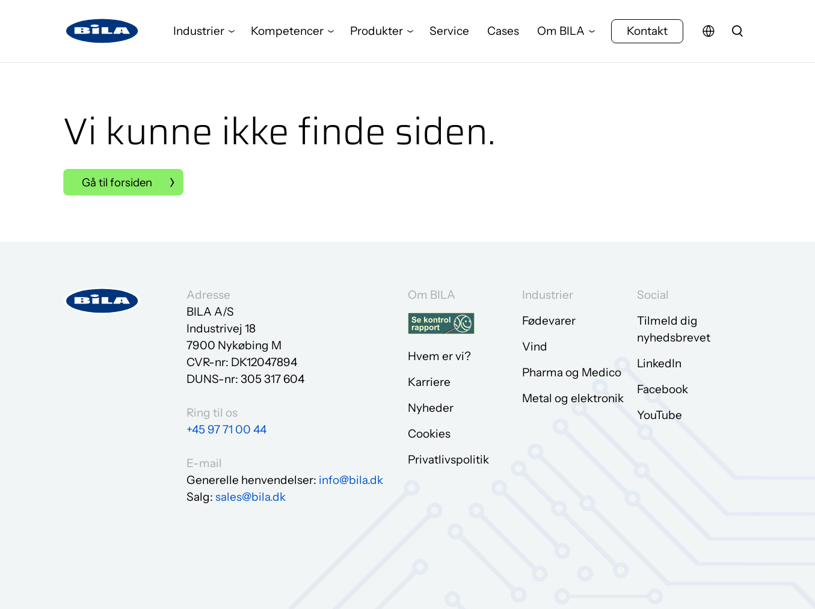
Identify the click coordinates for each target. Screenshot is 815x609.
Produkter (376, 33)
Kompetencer (287, 33)
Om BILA (561, 33)
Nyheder (431, 407)
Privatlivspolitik (448, 459)
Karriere (429, 381)
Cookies (429, 433)
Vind (534, 346)
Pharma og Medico (571, 372)
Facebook (662, 389)
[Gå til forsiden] (102, 33)
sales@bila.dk (250, 496)
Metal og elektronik (573, 398)
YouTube (659, 414)
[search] (737, 33)
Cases (503, 33)
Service (449, 33)
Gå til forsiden (119, 182)
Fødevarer (549, 320)
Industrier (198, 33)
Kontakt (647, 33)
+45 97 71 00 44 (226, 428)
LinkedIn (659, 363)
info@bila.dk (351, 479)
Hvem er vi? (439, 356)
